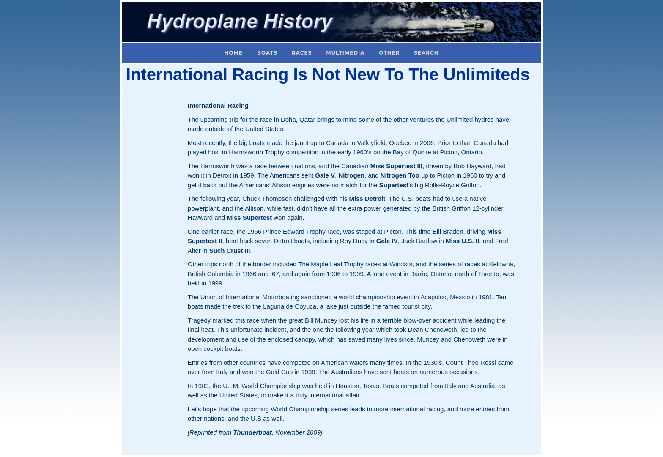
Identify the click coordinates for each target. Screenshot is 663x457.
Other (389, 52)
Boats (267, 52)
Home (234, 52)
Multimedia (345, 52)
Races (302, 52)
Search (426, 52)
